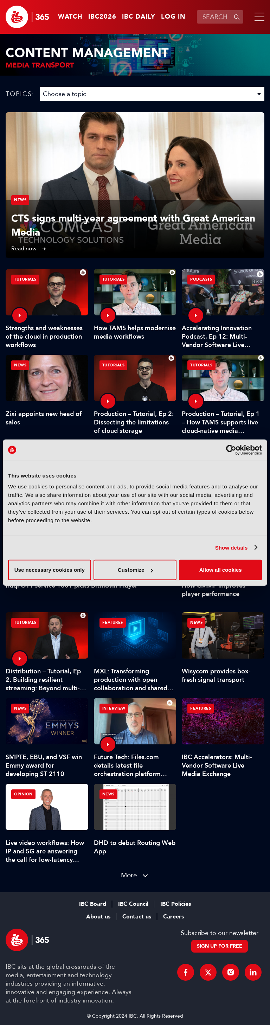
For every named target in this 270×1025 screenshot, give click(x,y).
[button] (258, 17)
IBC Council (133, 904)
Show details (231, 547)
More (129, 875)
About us (98, 917)
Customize (135, 570)
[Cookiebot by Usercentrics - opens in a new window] (231, 449)
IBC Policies (175, 904)
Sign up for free (219, 946)
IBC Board (92, 904)
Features (112, 622)
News (20, 200)
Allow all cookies (220, 570)
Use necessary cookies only (49, 570)
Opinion (23, 794)
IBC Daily (138, 16)
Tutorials (25, 279)
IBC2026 (102, 16)
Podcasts (201, 279)
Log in (173, 16)
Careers (173, 917)
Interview (114, 708)
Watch (70, 16)
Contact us (136, 917)
